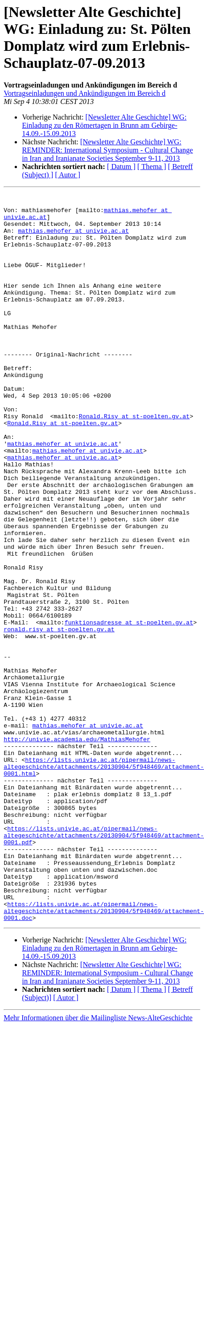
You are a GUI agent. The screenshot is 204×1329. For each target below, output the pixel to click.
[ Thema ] (152, 166)
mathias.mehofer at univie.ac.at (73, 239)
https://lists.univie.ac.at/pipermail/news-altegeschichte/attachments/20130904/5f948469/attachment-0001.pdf (104, 964)
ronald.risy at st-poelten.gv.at (59, 717)
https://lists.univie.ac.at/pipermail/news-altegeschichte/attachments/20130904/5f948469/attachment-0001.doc (104, 1055)
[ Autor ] (67, 175)
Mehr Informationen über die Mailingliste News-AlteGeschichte (98, 1163)
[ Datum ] (121, 166)
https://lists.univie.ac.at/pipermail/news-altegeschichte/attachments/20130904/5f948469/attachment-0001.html (104, 882)
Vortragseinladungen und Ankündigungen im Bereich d (84, 93)
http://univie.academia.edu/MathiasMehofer (77, 849)
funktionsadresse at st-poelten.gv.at (129, 709)
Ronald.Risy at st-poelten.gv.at (134, 461)
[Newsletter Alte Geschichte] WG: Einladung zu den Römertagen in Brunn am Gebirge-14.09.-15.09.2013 (104, 125)
